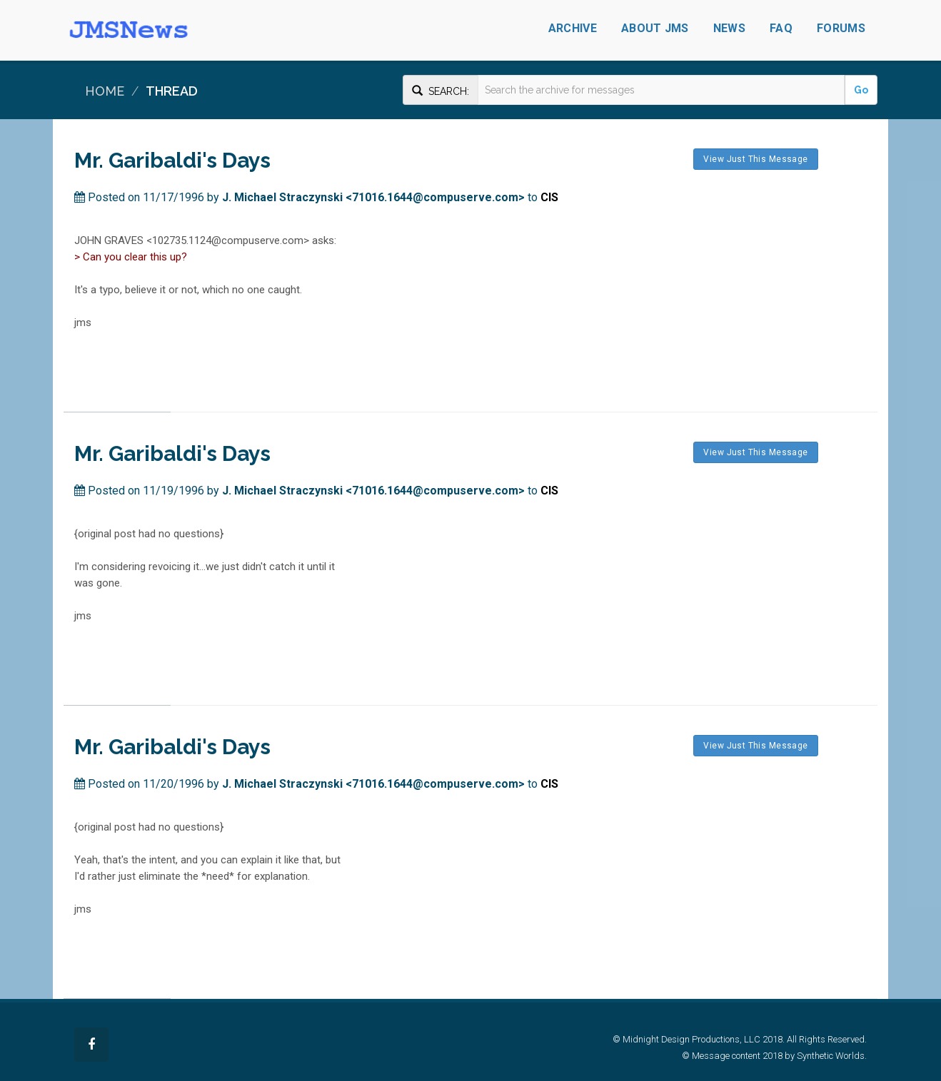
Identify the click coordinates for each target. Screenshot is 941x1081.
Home (104, 90)
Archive (572, 28)
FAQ (781, 28)
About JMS (655, 28)
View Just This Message (755, 159)
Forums (841, 28)
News (729, 28)
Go (861, 90)
